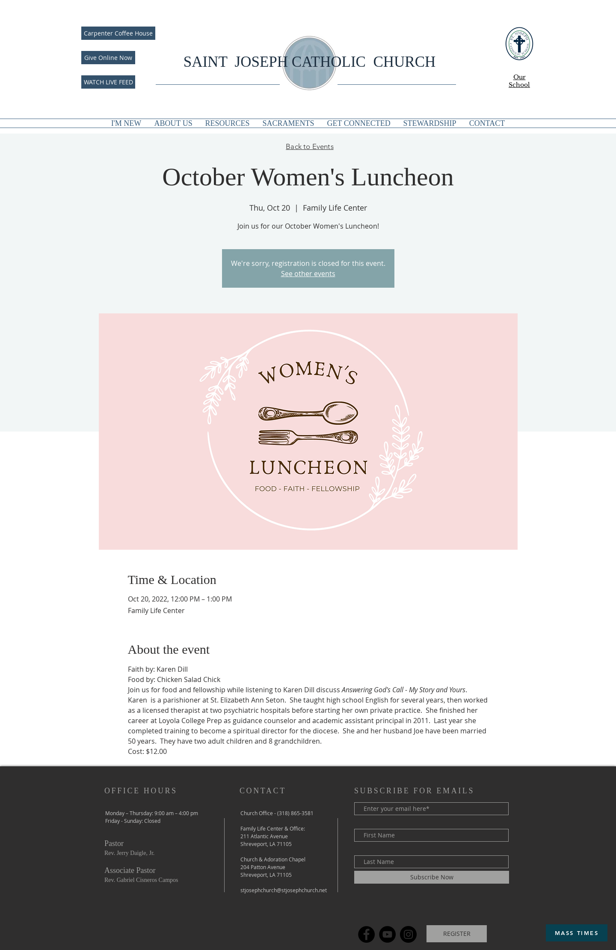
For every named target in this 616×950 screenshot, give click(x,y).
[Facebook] (366, 934)
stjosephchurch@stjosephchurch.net (283, 890)
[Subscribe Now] (431, 877)
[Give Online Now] (108, 57)
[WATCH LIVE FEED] (108, 82)
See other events (308, 273)
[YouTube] (387, 934)
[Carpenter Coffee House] (118, 33)
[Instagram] (408, 934)
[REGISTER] (456, 933)
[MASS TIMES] (576, 932)
